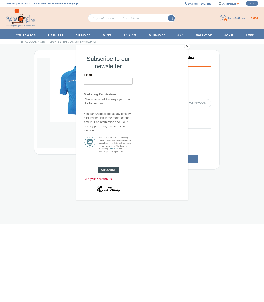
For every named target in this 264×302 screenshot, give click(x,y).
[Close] (187, 46)
